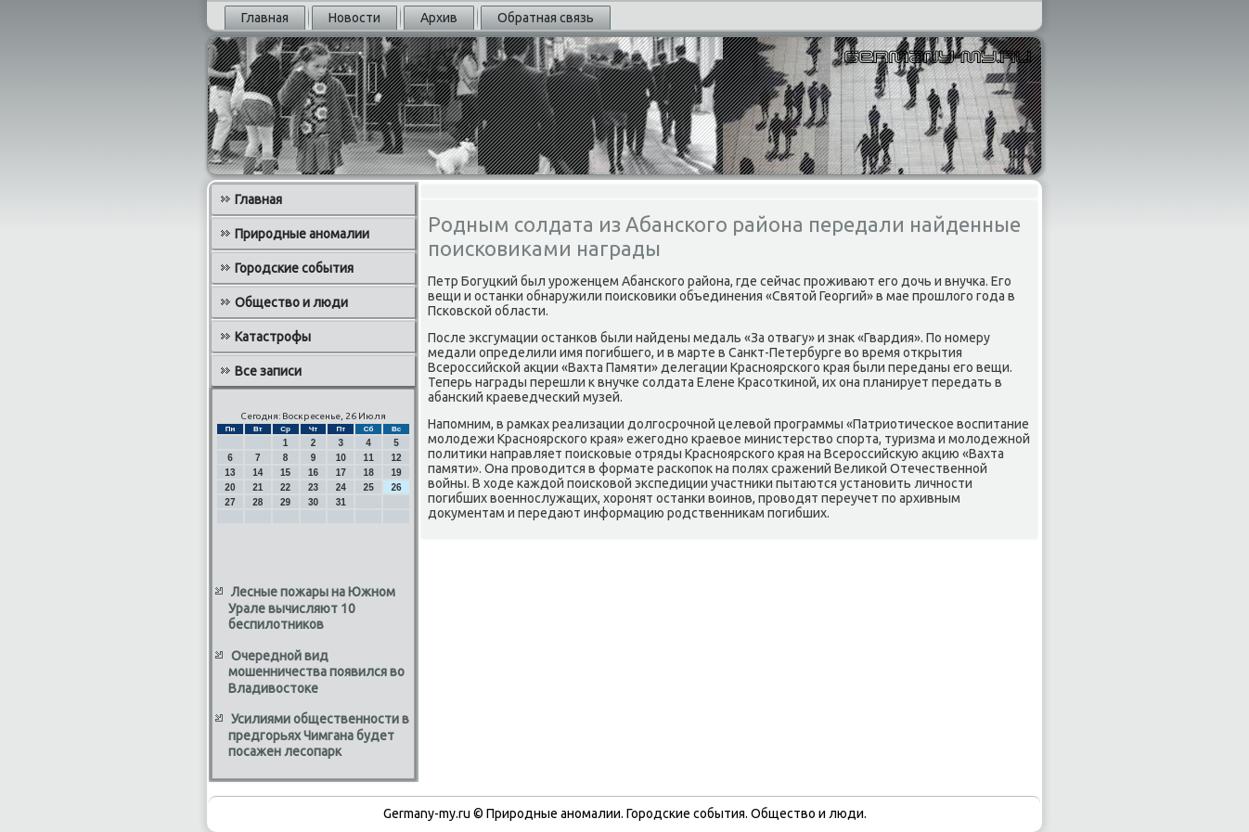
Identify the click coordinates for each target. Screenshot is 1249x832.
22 (285, 487)
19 (396, 472)
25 (369, 487)
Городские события (294, 268)
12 (396, 458)
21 (257, 487)
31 (341, 502)
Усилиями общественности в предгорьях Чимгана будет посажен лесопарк (318, 735)
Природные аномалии (302, 233)
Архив (438, 17)
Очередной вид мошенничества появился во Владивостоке (316, 672)
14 (257, 472)
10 (341, 458)
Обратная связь (545, 17)
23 (313, 487)
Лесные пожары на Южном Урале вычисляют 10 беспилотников (311, 608)
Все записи (268, 371)
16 (313, 472)
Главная (265, 17)
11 (369, 458)
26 (396, 487)
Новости (354, 17)
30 (313, 502)
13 (230, 472)
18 (369, 472)
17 (341, 472)
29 (285, 502)
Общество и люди (291, 302)
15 (285, 472)
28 (257, 502)
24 (341, 487)
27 (230, 502)
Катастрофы (273, 336)
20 (230, 487)
